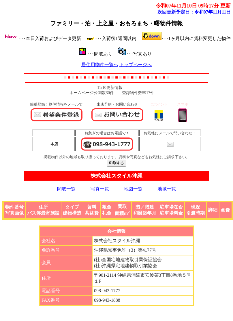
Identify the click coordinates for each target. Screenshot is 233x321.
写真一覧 (100, 188)
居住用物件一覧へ (99, 64)
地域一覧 (166, 188)
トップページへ (135, 64)
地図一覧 (133, 188)
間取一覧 (66, 188)
